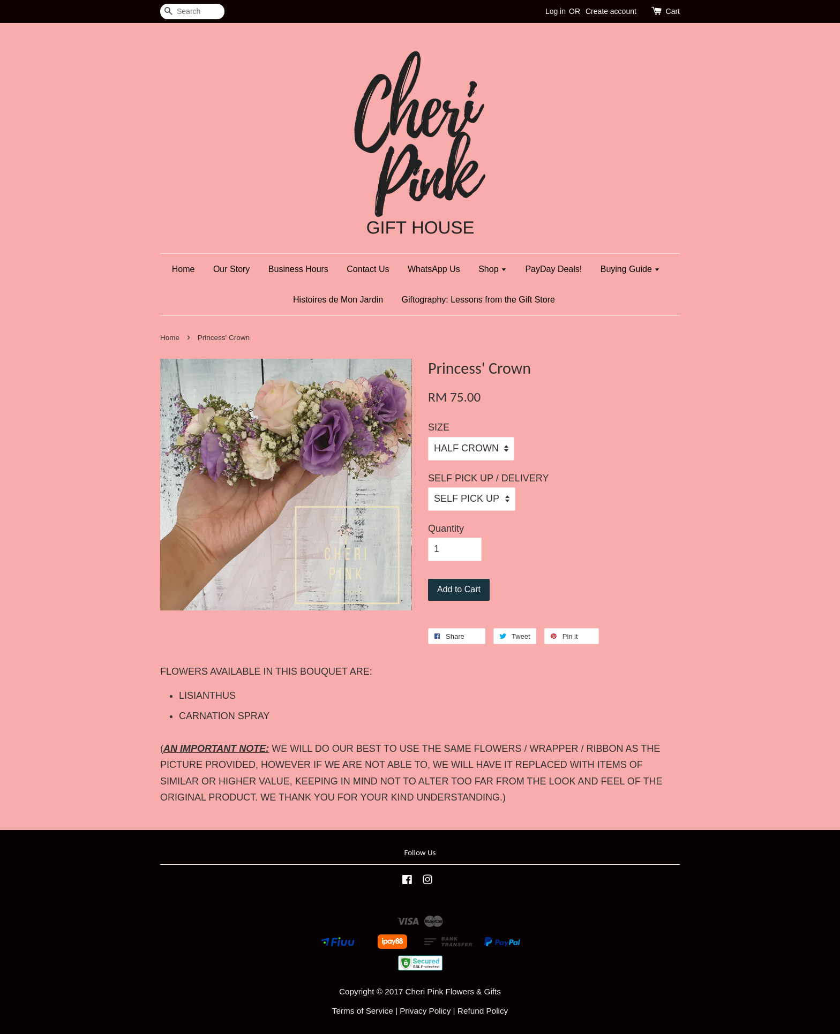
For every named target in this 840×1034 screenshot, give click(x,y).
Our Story (231, 269)
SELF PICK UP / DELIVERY (488, 478)
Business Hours (298, 269)
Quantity (446, 528)
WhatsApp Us (434, 269)
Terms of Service (362, 1010)
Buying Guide (631, 269)
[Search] (192, 11)
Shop (492, 269)
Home (183, 269)
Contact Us (368, 269)
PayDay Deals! (553, 269)
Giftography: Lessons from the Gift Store (478, 299)
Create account (611, 11)
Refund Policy (483, 1010)
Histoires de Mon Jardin (338, 299)
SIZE (438, 427)
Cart (673, 11)
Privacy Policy (425, 1010)
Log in (555, 11)
